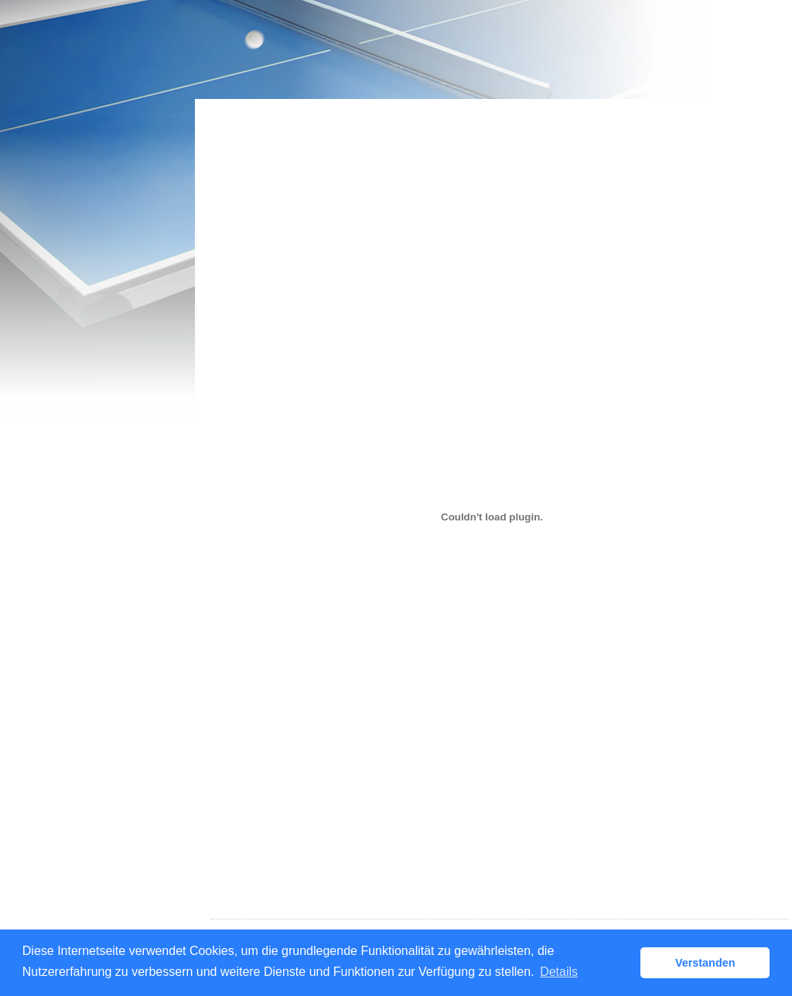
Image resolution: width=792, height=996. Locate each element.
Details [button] (559, 971)
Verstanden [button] (705, 963)
